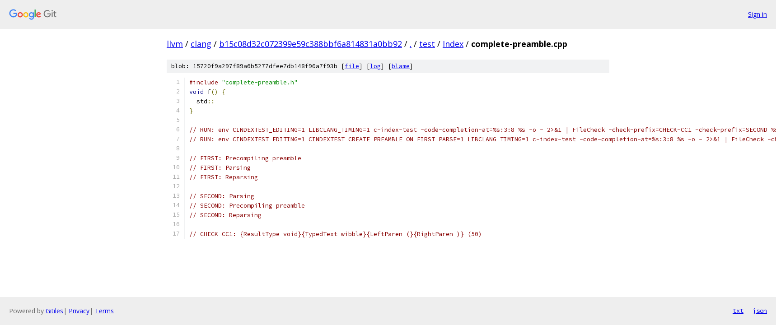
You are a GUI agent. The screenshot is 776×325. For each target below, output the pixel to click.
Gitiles (54, 310)
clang (201, 43)
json (760, 310)
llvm (175, 43)
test (427, 43)
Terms (104, 310)
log (375, 66)
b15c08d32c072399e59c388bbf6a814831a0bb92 (310, 43)
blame (401, 66)
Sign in (757, 14)
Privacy (79, 310)
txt (738, 310)
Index (453, 43)
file (352, 66)
